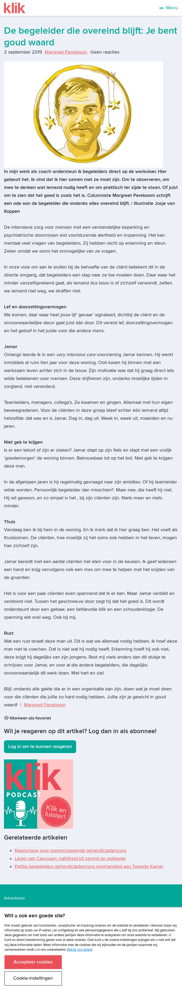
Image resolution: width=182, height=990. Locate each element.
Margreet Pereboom (45, 705)
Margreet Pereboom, (66, 52)
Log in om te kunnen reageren (40, 746)
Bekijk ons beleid (79, 950)
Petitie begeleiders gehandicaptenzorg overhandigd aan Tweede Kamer (89, 866)
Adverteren (14, 898)
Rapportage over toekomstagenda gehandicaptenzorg (70, 850)
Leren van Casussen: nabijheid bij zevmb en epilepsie (70, 858)
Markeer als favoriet (27, 718)
